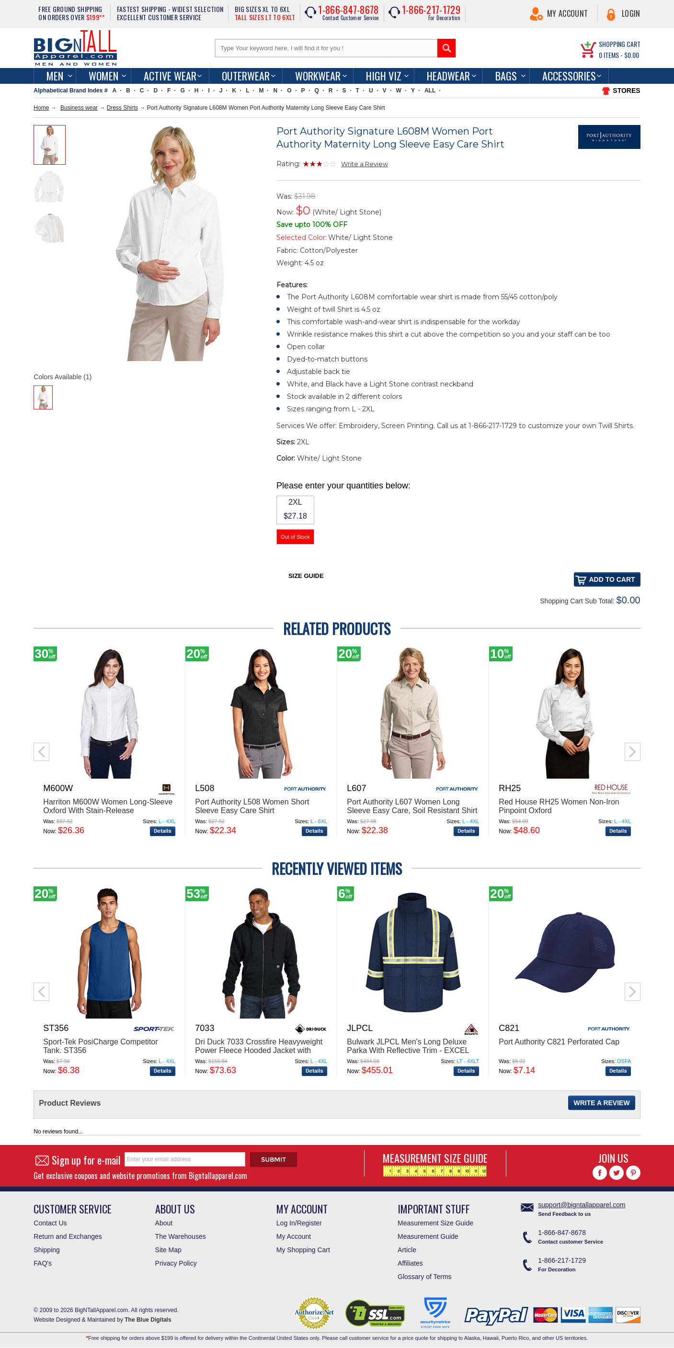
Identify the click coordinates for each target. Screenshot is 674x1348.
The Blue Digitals (148, 1319)
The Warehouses (180, 1236)
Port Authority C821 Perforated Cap (559, 1042)
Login (631, 13)
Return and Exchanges (68, 1236)
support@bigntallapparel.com (581, 1205)
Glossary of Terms (425, 1276)
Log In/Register (299, 1223)
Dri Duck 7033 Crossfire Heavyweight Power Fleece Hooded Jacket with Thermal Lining (258, 1050)
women (103, 75)
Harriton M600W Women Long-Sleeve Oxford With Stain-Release (107, 806)
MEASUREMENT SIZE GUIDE (435, 1163)
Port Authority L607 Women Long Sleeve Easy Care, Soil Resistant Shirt (412, 806)
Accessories (569, 75)
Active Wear (170, 75)
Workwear (318, 75)
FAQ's (43, 1263)
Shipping (47, 1250)
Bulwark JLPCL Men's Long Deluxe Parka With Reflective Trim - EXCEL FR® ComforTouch (408, 1050)
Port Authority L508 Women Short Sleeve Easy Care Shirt (252, 806)
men (54, 75)
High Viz (383, 75)
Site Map (168, 1250)
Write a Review (364, 164)
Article (407, 1250)
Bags (506, 75)
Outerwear (246, 75)
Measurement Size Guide (435, 1223)
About (164, 1223)
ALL (429, 90)
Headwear (448, 75)
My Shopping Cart (303, 1250)
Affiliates (410, 1263)
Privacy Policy (176, 1263)
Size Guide (306, 575)
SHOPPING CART (619, 44)
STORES (626, 90)
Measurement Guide (428, 1236)
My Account (567, 13)
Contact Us (50, 1223)
